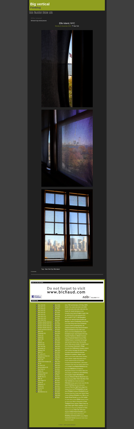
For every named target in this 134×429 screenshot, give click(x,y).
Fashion (67, 336)
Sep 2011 (57, 371)
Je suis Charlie (72, 356)
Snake (67, 397)
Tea (76, 401)
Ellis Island (57, 269)
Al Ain (82, 311)
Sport (80, 397)
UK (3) (39, 363)
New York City (49, 269)
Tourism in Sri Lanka (69, 409)
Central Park (73, 323)
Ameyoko (67, 313)
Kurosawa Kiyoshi (69, 362)
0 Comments (33, 271)
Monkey (85, 372)
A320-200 (74, 307)
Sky (83, 395)
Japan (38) (40, 339)
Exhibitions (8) (41, 375)
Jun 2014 (57, 337)
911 (70, 307)
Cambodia (77, 321)
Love (73, 366)
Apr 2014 (57, 341)
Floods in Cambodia (74, 340)
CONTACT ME (34, 300)
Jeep (77, 356)
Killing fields (79, 358)
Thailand (67, 403)
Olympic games (74, 383)
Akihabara (77, 311)
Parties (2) (40, 371)
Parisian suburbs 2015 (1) (44, 325)
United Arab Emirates (76, 412)
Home (31, 12)
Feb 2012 (57, 367)
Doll (69, 329)
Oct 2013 (57, 344)
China (78, 323)
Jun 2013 (57, 348)
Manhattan (67, 368)
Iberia (72, 352)
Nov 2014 (57, 333)
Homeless (68, 352)
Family (85, 334)
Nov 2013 (57, 342)
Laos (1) (40, 341)
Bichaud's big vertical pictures (39, 20)
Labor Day (73, 364)
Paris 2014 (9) (41, 312)
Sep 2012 (57, 356)
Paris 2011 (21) (42, 318)
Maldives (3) (41, 342)
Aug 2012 (57, 358)
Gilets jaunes (72, 344)
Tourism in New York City (73, 407)
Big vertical (38, 12)
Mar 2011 (57, 382)
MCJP (76, 368)
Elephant (77, 331)
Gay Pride (79, 342)
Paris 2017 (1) (41, 307)
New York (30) (41, 346)
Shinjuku (76, 395)
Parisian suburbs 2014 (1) (44, 327)
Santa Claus (85, 393)
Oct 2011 (57, 369)
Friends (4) (41, 386)
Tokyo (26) (40, 359)
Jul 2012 (57, 359)
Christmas (83, 323)
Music (77, 377)
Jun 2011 (57, 376)
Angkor (79, 313)
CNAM (71, 325)
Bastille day (83, 319)
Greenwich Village (79, 346)
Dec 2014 (57, 331)
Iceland (76, 352)
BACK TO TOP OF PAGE (37, 282)
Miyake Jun (70, 372)
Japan (79, 354)
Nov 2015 (57, 324)
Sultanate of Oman (84, 399)
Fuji (81, 340)
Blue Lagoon (71, 321)
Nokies (77, 381)
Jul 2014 (57, 335)
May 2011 (57, 378)
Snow (70, 397)
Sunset (71, 401)
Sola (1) (40, 390)
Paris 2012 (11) (42, 316)
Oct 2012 (57, 354)
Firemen (81, 338)
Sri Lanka (84, 397)
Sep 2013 (57, 346)
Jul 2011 (57, 375)
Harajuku (81, 348)
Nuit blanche (81, 381)
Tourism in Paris (82, 407)
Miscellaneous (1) (42, 391)
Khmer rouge (72, 358)
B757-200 (67, 317)
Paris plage (81, 387)
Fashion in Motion (75, 336)
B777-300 (77, 317)
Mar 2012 (57, 365)
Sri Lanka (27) (41, 354)
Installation (74, 354)
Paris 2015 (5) (41, 310)
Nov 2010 (57, 390)
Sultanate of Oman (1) (44, 356)
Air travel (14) (41, 365)
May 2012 (57, 361)
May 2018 (57, 310)
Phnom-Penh (72, 389)
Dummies (76, 329)
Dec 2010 (57, 388)
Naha (87, 376)
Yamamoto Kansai (70, 418)
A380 (77, 309)
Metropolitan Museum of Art (71, 370)
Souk (77, 397)
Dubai (72, 329)
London (69, 366)
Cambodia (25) (42, 333)
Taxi (74, 401)
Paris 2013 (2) (41, 314)
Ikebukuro (68, 354)
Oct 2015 (57, 325)
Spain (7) (40, 352)
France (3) (40, 335)
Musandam (67, 376)
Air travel (71, 311)
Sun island (67, 401)
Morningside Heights (71, 374)
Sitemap (45, 12)
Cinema (67, 325)
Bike (66, 321)
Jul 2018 (57, 308)
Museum (72, 376)
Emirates (67, 334)
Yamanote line (79, 417)
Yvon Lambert (71, 419)
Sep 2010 (57, 393)
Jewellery (84, 356)
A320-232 (80, 307)
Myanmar (82, 376)
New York (76, 26)
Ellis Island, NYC (67, 23)
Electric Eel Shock (70, 331)
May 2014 (57, 339)
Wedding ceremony (71, 415)
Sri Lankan (67, 399)
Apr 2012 (57, 363)
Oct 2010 (57, 391)
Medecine (80, 368)
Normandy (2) (41, 348)
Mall (86, 366)
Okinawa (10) (41, 350)
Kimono (84, 358)
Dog (66, 329)
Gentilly (84, 342)
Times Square (75, 403)
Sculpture (67, 395)
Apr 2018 (57, 312)
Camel (83, 321)
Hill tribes (80, 350)
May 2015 (57, 327)
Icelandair (82, 352)
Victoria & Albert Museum (79, 413)
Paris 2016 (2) (41, 308)
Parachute (67, 387)
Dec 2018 (57, 305)
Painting (71, 385)
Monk (81, 372)
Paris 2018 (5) (41, 305)
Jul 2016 (57, 322)
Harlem (86, 348)
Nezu (74, 381)
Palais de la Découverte (79, 385)
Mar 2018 (57, 314)
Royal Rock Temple (74, 393)
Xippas (86, 415)
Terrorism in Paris (82, 401)
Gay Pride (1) (41, 369)
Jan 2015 (57, 329)
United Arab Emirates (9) (44, 361)
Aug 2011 (57, 373)
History (85, 350)
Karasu (66, 358)
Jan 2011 (57, 386)
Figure (66, 338)
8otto (66, 305)
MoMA (75, 372)
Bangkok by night (69, 319)
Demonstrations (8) (43, 367)
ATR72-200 (74, 315)
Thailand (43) (41, 358)
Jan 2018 (57, 316)
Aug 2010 (57, 395)
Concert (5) (41, 388)
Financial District (74, 338)
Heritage (74, 350)
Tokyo (81, 403)
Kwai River (77, 362)
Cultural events (69, 327)
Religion (70, 391)
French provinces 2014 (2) (45, 329)
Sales (80, 393)
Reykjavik (81, 391)
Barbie (78, 319)
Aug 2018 (57, 307)
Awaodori (80, 315)
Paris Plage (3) (42, 380)
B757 (84, 315)
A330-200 (67, 309)
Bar (75, 319)
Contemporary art (78, 325)
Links (51, 12)
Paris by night (74, 387)
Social (74, 397)
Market (72, 368)
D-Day (76, 327)
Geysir (66, 344)
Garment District (72, 342)
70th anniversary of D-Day (76, 305)
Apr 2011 (57, 380)
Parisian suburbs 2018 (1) (44, 322)
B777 (71, 317)
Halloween (75, 348)
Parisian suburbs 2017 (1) (44, 324)
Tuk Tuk (79, 409)
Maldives (82, 366)
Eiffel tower (82, 329)
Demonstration (83, 327)
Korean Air (75, 360)
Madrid (77, 366)
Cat (69, 323)
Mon (78, 372)
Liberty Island (82, 364)
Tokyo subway (79, 405)
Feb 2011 (57, 384)
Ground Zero (68, 348)
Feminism (83, 336)
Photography (79, 389)
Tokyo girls (71, 405)
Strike (78, 399)
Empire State (74, 334)
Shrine (80, 395)
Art (70, 315)
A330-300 (73, 309)
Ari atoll (67, 315)
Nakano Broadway (69, 379)
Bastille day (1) (42, 376)
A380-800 (82, 309)
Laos (77, 364)
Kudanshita (81, 360)
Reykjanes (76, 391)
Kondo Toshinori (69, 360)
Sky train (87, 395)
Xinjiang (82, 415)
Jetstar (80, 356)
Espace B (80, 334)
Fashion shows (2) (43, 373)
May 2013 (57, 350)
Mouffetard (80, 375)
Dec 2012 (57, 352)
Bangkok (83, 317)
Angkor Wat (85, 313)
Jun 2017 (57, 318)
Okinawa (68, 383)
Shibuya (71, 395)
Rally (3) (40, 378)
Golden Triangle (80, 344)
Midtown (81, 370)
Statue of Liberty (73, 399)
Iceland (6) (40, 337)
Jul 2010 (57, 397)
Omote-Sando (81, 383)
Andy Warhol (73, 313)
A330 (85, 307)
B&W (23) (40, 331)
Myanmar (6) (41, 344)
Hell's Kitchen (68, 350)
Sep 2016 (57, 320)
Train (75, 409)
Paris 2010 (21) (42, 320)
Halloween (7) (41, 384)
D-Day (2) (40, 382)
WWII (78, 415)
